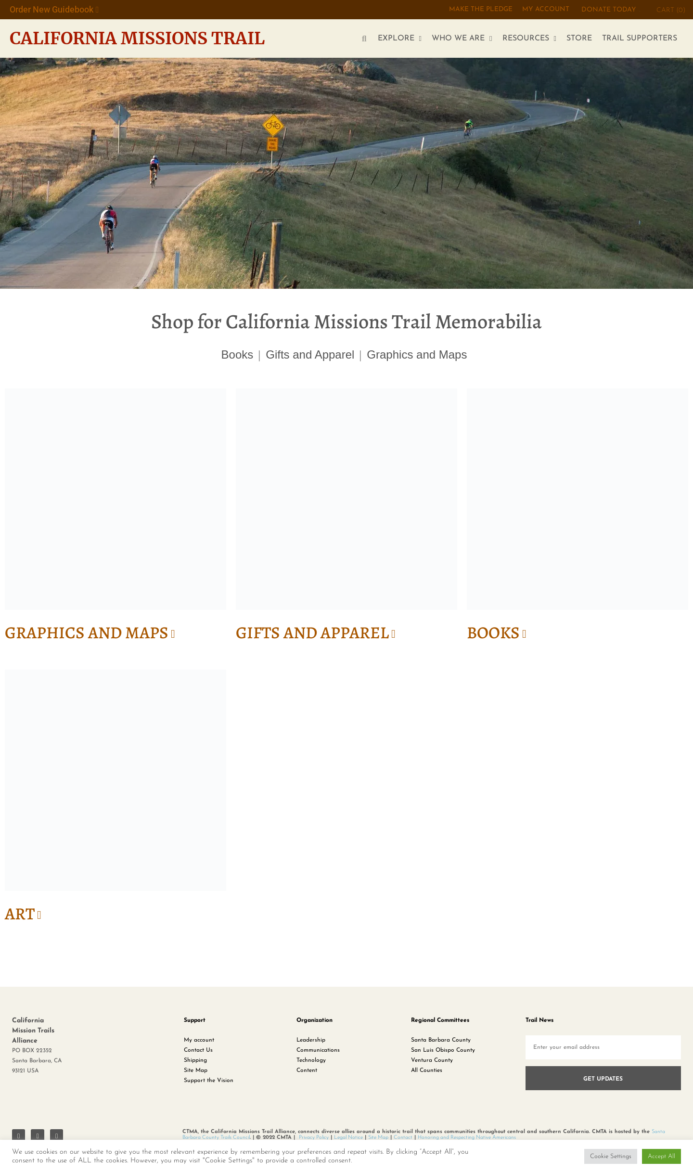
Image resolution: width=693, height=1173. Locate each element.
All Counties (426, 1072)
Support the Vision (208, 1082)
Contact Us (198, 1052)
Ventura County (432, 1062)
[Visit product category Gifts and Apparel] (346, 519)
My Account (545, 9)
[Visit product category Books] (577, 519)
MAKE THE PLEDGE (479, 9)
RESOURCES (529, 38)
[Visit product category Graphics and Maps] (115, 519)
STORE (579, 38)
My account (199, 1042)
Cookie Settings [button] (610, 1156)
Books (237, 354)
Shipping (195, 1062)
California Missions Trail (142, 38)
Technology (311, 1062)
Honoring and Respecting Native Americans (467, 1139)
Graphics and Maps (417, 354)
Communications (318, 1052)
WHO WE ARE (462, 38)
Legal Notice (348, 1139)
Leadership (310, 1042)
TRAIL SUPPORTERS (639, 38)
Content (306, 1072)
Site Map (195, 1072)
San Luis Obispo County (443, 1052)
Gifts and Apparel (310, 354)
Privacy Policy (314, 1139)
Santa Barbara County (441, 1042)
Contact (403, 1139)
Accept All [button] (661, 1156)
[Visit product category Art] (115, 801)
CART (671, 10)
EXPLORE (400, 38)
